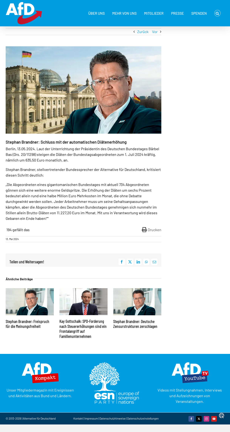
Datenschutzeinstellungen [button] (143, 418)
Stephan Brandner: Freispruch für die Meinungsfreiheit (27, 324)
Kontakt (78, 418)
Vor (155, 31)
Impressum (91, 418)
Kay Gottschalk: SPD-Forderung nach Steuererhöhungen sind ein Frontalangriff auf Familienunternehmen (83, 328)
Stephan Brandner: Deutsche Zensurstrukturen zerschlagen (135, 324)
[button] (217, 13)
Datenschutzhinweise (112, 418)
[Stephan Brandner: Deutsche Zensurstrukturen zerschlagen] (137, 290)
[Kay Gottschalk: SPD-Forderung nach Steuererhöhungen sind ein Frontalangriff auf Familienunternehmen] (83, 290)
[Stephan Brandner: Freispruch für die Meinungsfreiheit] (30, 290)
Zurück (142, 31)
